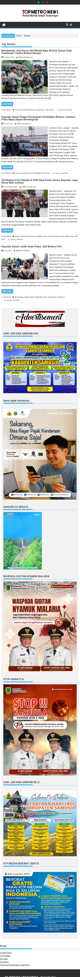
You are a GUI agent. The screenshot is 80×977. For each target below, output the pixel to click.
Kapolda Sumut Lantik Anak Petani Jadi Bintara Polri (31, 246)
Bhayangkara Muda (22, 297)
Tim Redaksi (5, 956)
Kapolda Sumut (26, 173)
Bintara (17, 110)
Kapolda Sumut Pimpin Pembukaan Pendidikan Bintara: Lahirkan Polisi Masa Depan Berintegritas (38, 118)
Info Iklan (4, 959)
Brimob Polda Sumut (28, 110)
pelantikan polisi (41, 297)
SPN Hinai (61, 297)
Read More (7, 104)
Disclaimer (4, 962)
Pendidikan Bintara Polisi (41, 173)
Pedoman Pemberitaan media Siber (15, 965)
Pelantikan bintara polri (56, 236)
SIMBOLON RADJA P (25, 57)
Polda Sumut (49, 110)
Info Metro (7, 110)
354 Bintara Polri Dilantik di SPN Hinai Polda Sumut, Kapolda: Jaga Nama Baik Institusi (39, 181)
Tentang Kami (6, 953)
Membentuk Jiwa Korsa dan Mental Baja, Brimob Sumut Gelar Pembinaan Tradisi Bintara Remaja (36, 52)
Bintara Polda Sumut (28, 236)
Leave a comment (65, 110)
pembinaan (40, 110)
